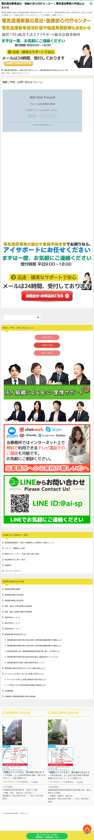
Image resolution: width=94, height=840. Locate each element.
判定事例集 (9, 691)
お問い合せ (47, 337)
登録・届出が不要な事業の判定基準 (18, 606)
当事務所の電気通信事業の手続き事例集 (20, 696)
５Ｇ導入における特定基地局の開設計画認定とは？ (27, 685)
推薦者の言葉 (47, 345)
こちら (35, 782)
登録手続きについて (12, 617)
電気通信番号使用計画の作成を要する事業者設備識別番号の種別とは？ (34, 640)
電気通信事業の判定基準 (14, 601)
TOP (36, 70)
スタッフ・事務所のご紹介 (15, 548)
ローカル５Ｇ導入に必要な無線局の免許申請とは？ (27, 679)
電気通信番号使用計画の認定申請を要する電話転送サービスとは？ (33, 657)
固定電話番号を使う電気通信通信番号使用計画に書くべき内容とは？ (33, 651)
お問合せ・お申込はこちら (18, 63)
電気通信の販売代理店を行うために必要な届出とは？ (25, 668)
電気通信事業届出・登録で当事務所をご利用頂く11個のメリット (30, 543)
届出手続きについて (12, 623)
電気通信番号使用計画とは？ (16, 634)
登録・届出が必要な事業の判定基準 (18, 612)
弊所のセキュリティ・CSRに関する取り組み (22, 554)
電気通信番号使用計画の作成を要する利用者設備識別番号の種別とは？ (34, 646)
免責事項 (8, 565)
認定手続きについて (12, 629)
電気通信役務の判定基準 (14, 595)
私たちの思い (47, 353)
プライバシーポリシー (13, 571)
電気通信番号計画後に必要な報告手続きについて (26, 663)
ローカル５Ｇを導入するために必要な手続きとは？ (24, 674)
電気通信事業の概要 (12, 589)
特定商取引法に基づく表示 (15, 560)
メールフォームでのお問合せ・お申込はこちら (47, 836)
